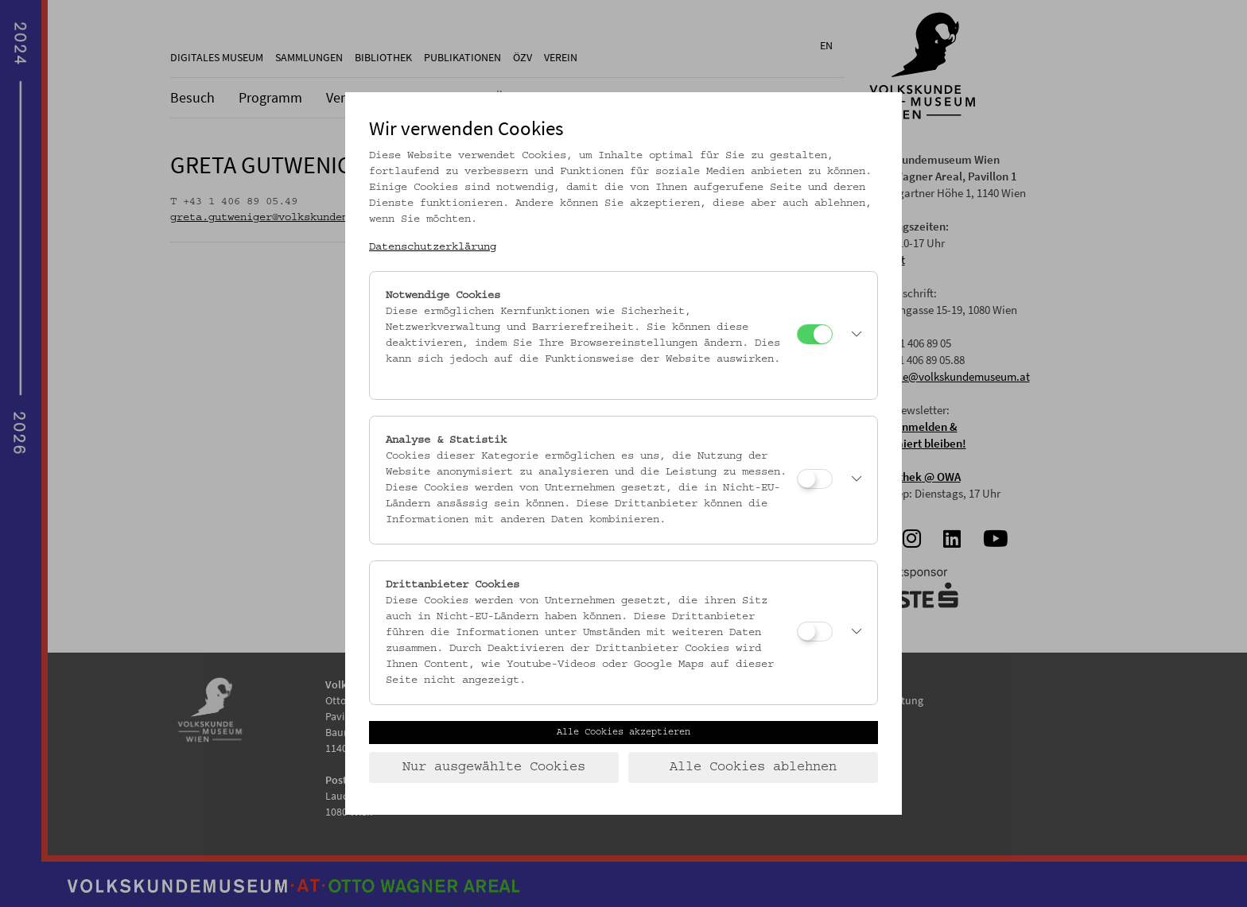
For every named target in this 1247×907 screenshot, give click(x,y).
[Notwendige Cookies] (815, 334)
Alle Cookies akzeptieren (623, 732)
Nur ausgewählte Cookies (493, 767)
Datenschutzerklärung (432, 247)
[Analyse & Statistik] (815, 479)
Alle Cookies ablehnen (753, 767)
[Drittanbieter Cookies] (815, 631)
